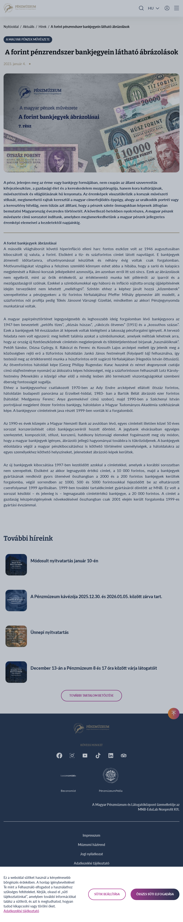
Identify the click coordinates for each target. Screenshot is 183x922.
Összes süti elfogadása (155, 894)
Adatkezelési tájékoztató (21, 911)
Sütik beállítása (107, 894)
